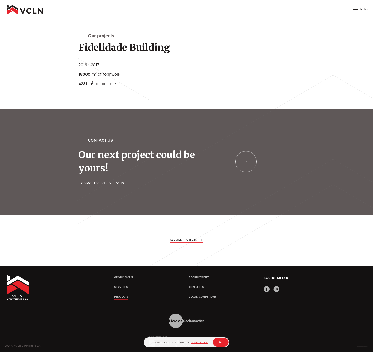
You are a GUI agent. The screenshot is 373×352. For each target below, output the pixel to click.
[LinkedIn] (276, 289)
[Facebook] (267, 289)
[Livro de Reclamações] (187, 321)
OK (221, 342)
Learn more (199, 342)
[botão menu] (360, 10)
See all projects (183, 245)
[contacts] (246, 161)
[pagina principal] (25, 9)
